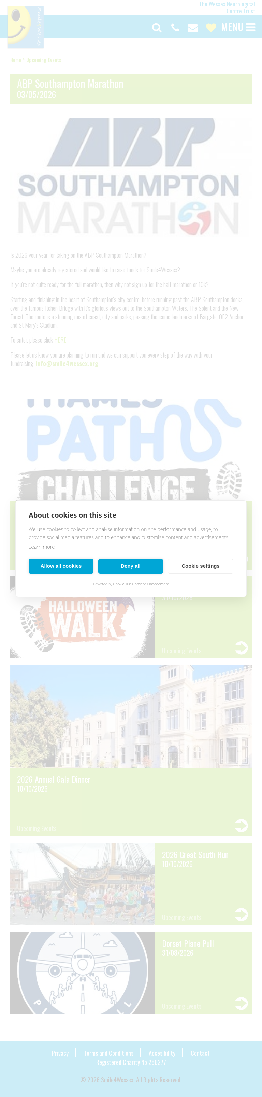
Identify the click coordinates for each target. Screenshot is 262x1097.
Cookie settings (200, 566)
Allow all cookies (61, 566)
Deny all (131, 566)
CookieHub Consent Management (141, 583)
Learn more (42, 546)
